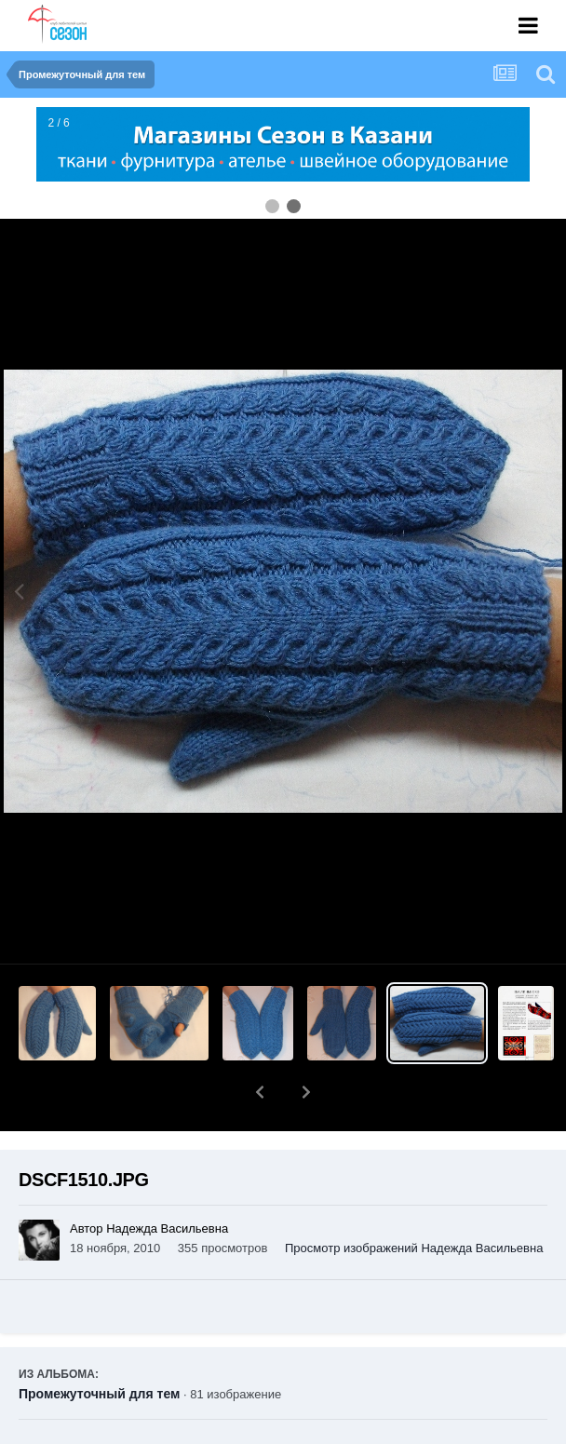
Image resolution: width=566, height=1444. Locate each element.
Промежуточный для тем (99, 1345)
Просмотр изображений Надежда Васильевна (414, 1200)
